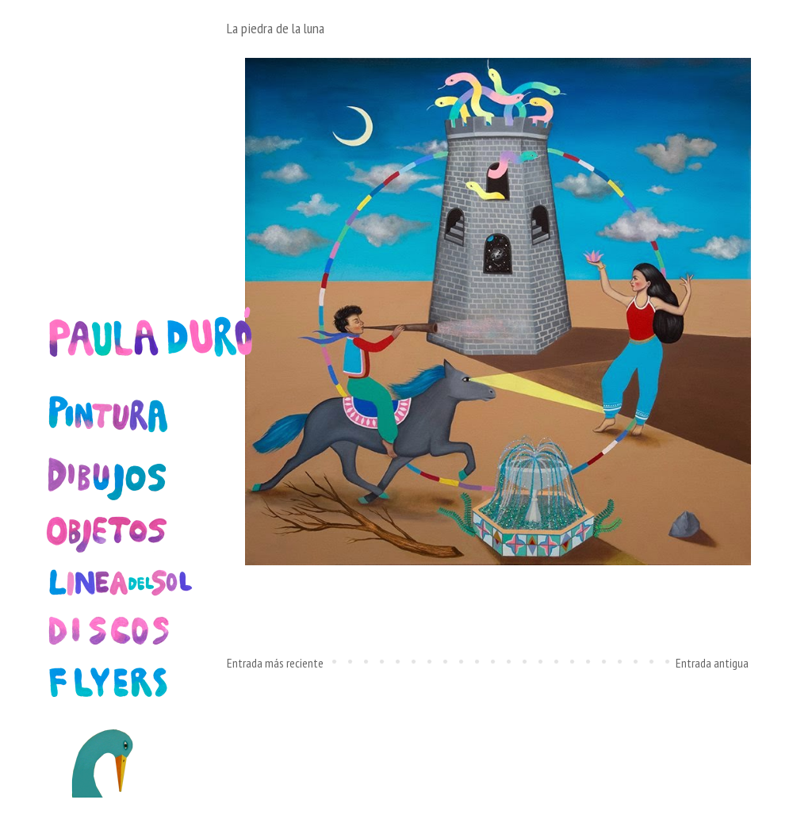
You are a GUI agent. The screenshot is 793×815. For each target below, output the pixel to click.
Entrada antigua (712, 663)
